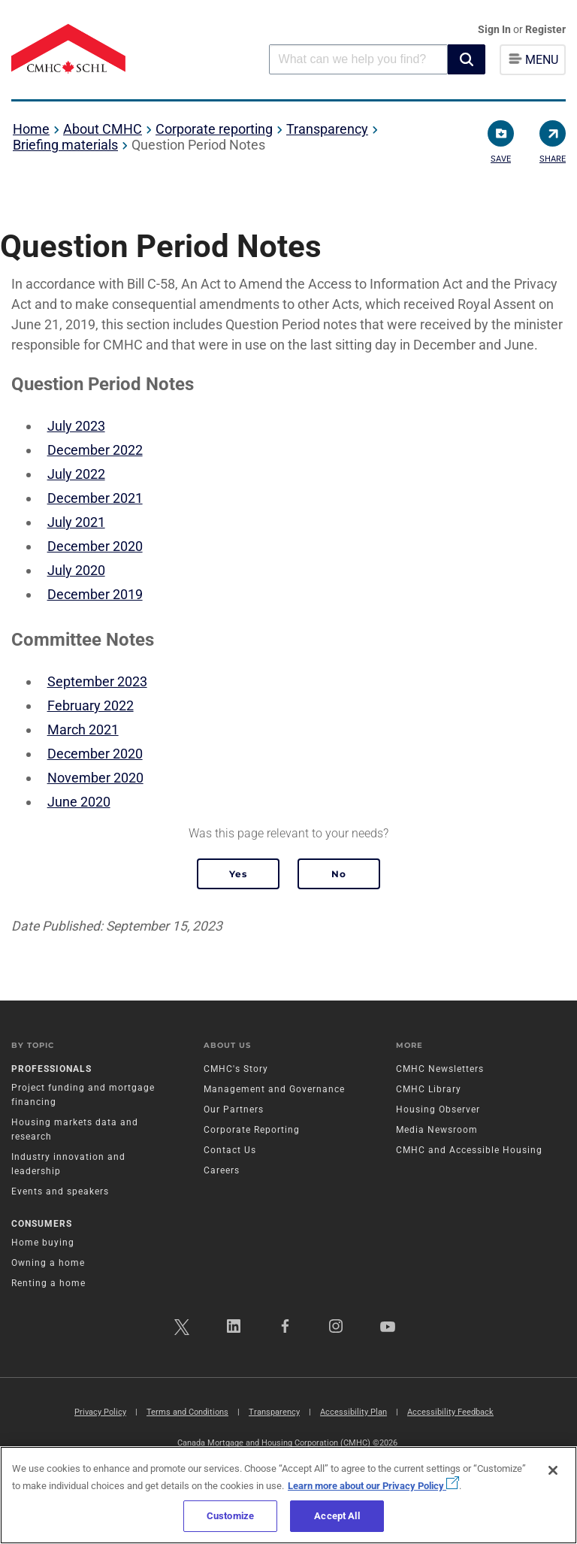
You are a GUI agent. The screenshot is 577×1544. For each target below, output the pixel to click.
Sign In (495, 29)
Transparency (327, 129)
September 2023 (97, 681)
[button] (466, 59)
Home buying (42, 1242)
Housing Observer (438, 1109)
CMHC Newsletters (440, 1069)
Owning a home (48, 1263)
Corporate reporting (214, 129)
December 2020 (95, 546)
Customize (230, 1515)
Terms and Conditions (187, 1412)
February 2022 (90, 705)
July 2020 (76, 570)
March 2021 (83, 729)
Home (31, 129)
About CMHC (102, 129)
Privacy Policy (100, 1412)
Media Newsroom (437, 1130)
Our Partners (234, 1109)
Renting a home (48, 1283)
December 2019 (95, 594)
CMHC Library (428, 1089)
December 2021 (95, 498)
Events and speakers (60, 1191)
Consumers (41, 1224)
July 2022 (76, 474)
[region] (288, 1495)
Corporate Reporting (252, 1130)
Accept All (336, 1515)
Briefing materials (65, 145)
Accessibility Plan (353, 1412)
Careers (222, 1170)
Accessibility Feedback (450, 1412)
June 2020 (78, 802)
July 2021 (76, 522)
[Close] (552, 1470)
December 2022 (95, 450)
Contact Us (230, 1150)
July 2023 (76, 426)
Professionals (51, 1069)
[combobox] (358, 59)
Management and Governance (274, 1089)
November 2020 (95, 778)
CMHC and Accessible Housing (469, 1150)
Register (545, 29)
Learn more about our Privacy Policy (373, 1485)
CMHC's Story (236, 1069)
